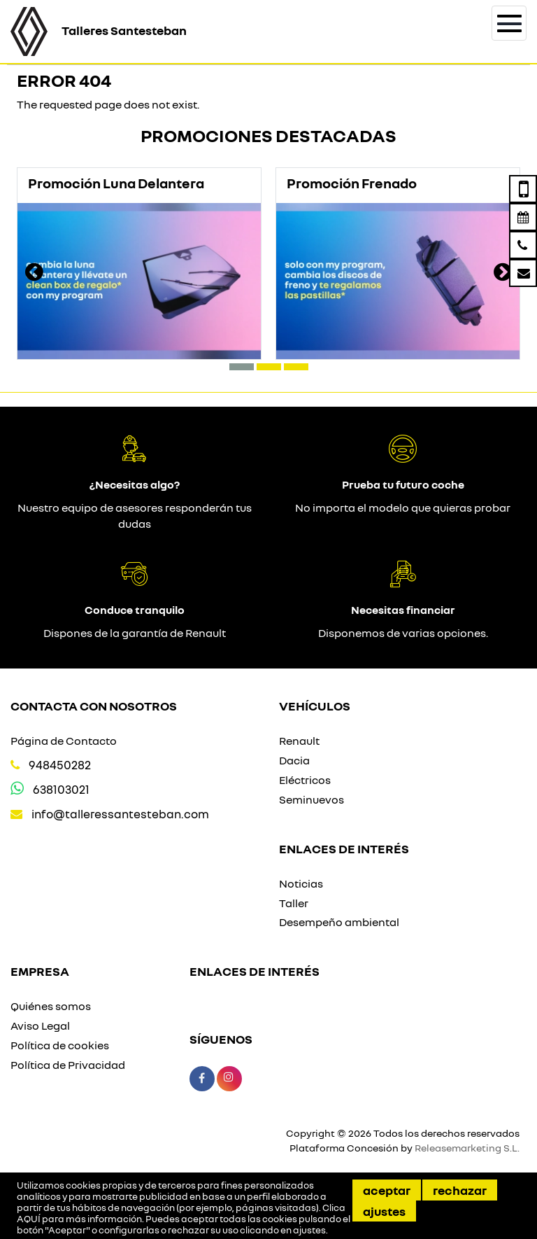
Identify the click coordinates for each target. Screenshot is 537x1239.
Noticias (301, 883)
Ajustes (384, 1211)
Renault (299, 741)
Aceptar (386, 1190)
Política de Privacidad (67, 1065)
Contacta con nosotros (93, 705)
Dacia (294, 760)
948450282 (60, 764)
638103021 (61, 789)
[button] (241, 367)
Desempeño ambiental (339, 922)
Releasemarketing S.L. (467, 1148)
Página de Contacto (63, 741)
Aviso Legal (40, 1025)
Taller (293, 903)
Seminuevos (311, 799)
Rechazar (460, 1190)
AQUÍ (29, 1218)
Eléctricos (305, 780)
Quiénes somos (50, 1006)
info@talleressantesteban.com (120, 813)
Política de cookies (59, 1045)
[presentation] (34, 273)
